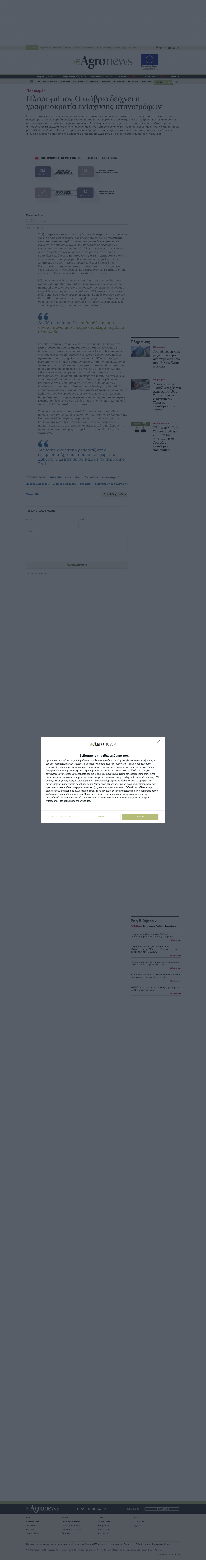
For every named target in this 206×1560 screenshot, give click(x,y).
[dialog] (103, 780)
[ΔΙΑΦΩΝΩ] (159, 742)
